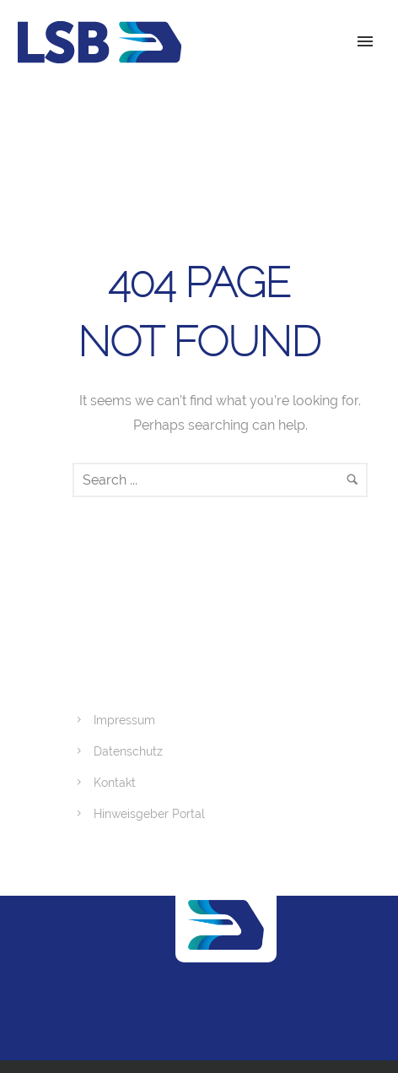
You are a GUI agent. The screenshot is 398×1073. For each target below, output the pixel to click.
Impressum (124, 720)
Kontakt (115, 782)
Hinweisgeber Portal (149, 814)
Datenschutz (128, 751)
